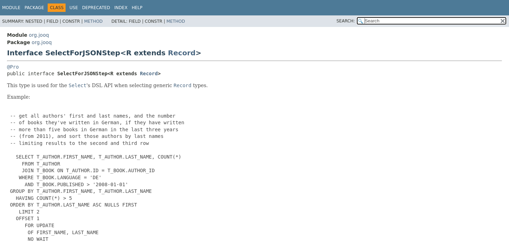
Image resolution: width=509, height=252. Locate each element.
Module (11, 7)
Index (121, 7)
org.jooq (39, 35)
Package (34, 7)
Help (137, 7)
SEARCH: (346, 21)
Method (93, 21)
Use (73, 7)
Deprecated (96, 7)
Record (182, 53)
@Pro (13, 67)
